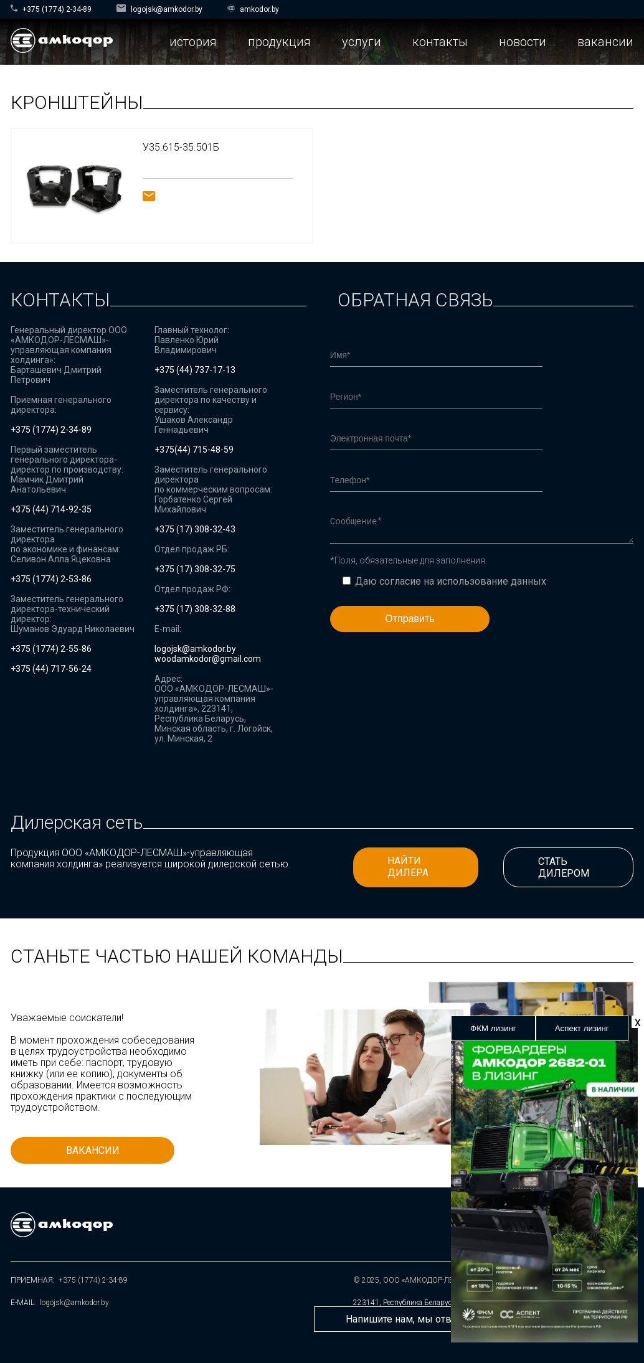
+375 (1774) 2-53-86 (51, 579)
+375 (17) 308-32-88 (194, 609)
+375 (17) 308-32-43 (194, 529)
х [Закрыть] (638, 1022)
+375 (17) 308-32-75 (194, 569)
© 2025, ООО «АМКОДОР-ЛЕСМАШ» (416, 1280)
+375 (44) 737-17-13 (194, 370)
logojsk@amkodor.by (159, 9)
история (193, 41)
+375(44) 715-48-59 (194, 450)
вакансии (605, 41)
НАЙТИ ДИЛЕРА (408, 867)
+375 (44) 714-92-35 (51, 509)
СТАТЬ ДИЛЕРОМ (563, 867)
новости (522, 41)
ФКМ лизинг (493, 1028)
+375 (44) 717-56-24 (51, 669)
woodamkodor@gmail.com (207, 659)
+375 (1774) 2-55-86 (51, 649)
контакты (440, 41)
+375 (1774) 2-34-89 (51, 9)
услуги (361, 41)
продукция (279, 41)
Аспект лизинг (582, 1028)
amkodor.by (252, 9)
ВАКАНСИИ (93, 1150)
